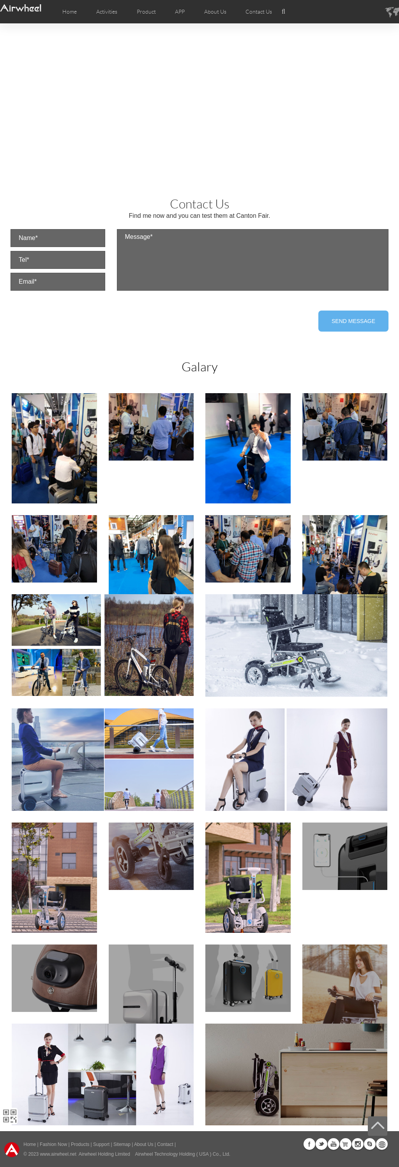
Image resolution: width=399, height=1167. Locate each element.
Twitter (321, 1144)
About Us (143, 1144)
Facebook (309, 1144)
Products (80, 1144)
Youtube (333, 1144)
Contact (165, 1144)
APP (180, 12)
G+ (345, 1144)
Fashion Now (53, 1144)
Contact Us (258, 12)
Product (146, 12)
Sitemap (122, 1144)
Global (382, 1144)
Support (101, 1144)
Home (69, 12)
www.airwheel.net (58, 1154)
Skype (370, 1144)
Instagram (358, 1144)
